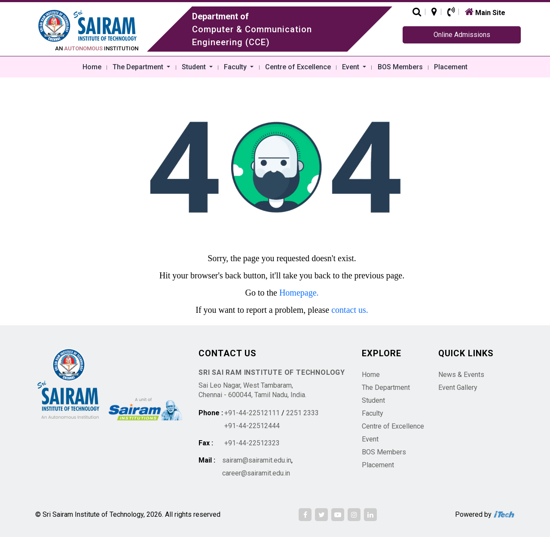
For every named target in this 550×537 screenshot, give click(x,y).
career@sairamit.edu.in (256, 473)
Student (195, 67)
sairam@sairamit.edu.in (256, 460)
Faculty (236, 67)
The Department (139, 67)
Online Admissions (462, 35)
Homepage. (299, 292)
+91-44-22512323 (252, 443)
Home (91, 67)
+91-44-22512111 (252, 413)
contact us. (349, 310)
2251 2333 (302, 413)
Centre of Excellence (298, 67)
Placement (451, 67)
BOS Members (400, 67)
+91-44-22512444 (252, 426)
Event (351, 67)
